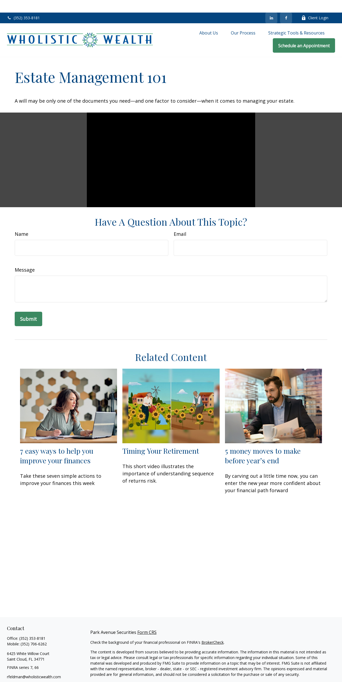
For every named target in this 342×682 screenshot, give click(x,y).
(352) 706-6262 (34, 631)
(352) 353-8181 (23, 5)
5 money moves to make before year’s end (263, 443)
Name (21, 221)
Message (25, 257)
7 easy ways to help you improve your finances (56, 443)
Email (180, 221)
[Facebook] (286, 5)
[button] (208, 20)
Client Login (314, 5)
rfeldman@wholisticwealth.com (34, 664)
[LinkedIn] (271, 5)
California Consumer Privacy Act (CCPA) (266, 671)
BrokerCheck (212, 629)
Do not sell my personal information (223, 677)
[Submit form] (28, 306)
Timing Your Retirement (160, 438)
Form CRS (147, 620)
